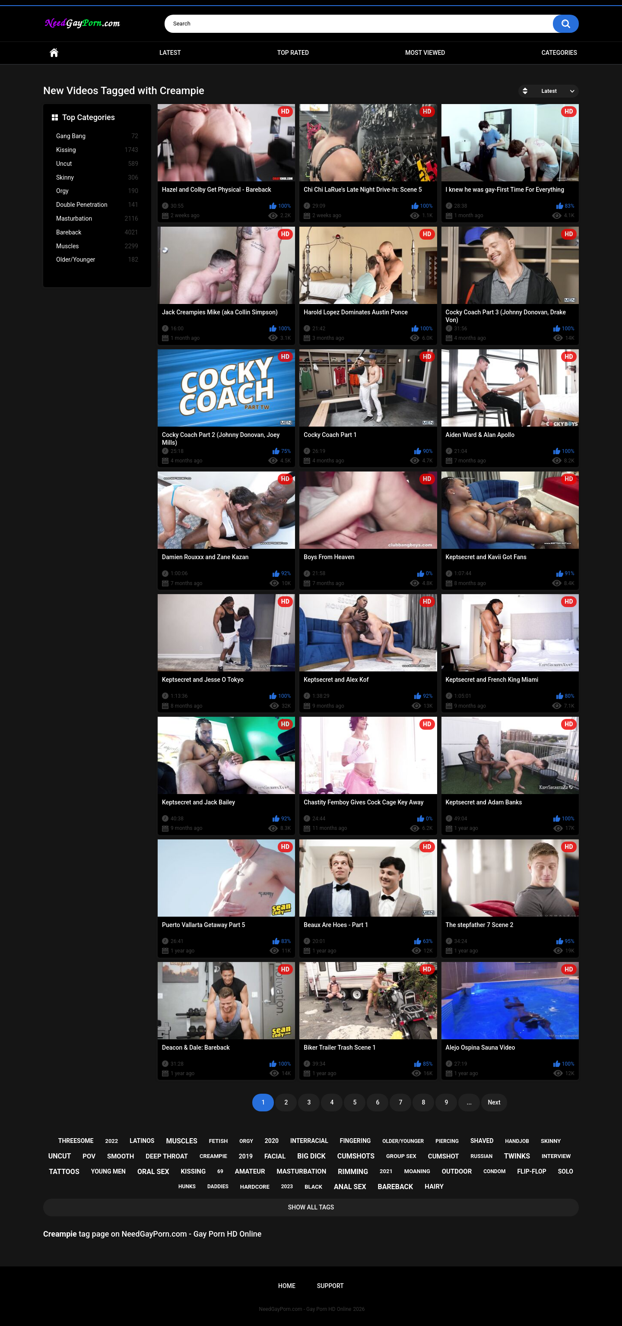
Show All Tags (311, 1207)
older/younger (403, 1141)
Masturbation (97, 218)
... (469, 1102)
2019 (246, 1156)
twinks (517, 1156)
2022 (111, 1141)
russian (482, 1156)
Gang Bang (97, 136)
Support (330, 1285)
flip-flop (531, 1171)
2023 (287, 1187)
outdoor (457, 1171)
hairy (434, 1186)
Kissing (97, 150)
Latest (170, 52)
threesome (76, 1140)
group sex (401, 1156)
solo (565, 1171)
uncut (59, 1156)
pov (89, 1156)
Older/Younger (97, 259)
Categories (559, 52)
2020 (272, 1140)
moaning (417, 1171)
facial (275, 1156)
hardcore (255, 1187)
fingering (355, 1140)
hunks (187, 1187)
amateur (250, 1171)
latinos (142, 1140)
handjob (517, 1141)
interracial (309, 1140)
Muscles (97, 246)
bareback (395, 1187)
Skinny (97, 177)
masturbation (302, 1171)
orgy (246, 1141)
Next (494, 1102)
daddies (217, 1187)
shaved (482, 1140)
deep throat (167, 1156)
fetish (218, 1141)
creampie (213, 1156)
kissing (193, 1171)
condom (494, 1171)
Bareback (97, 232)
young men (108, 1171)
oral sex (153, 1172)
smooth (120, 1156)
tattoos (64, 1172)
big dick (311, 1156)
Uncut (97, 164)
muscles (181, 1141)
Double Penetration (97, 205)
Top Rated (293, 52)
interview (556, 1156)
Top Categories (88, 117)
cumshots (355, 1156)
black (313, 1187)
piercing (447, 1141)
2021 (386, 1171)
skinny (551, 1141)
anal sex (350, 1187)
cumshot (443, 1156)
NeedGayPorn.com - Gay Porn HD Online (305, 1309)
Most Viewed (425, 52)
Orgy (97, 191)
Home (54, 53)
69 (220, 1171)
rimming (353, 1172)
